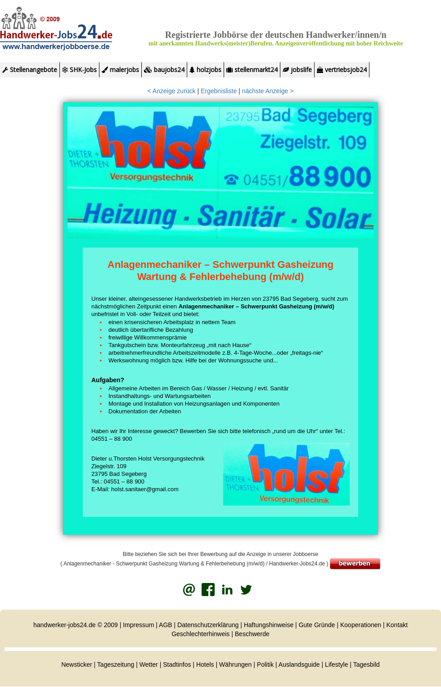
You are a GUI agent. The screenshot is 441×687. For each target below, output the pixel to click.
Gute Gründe (317, 624)
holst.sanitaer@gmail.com (145, 489)
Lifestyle (336, 664)
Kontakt (397, 624)
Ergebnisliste (219, 91)
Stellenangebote (29, 69)
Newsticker (76, 664)
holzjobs (205, 69)
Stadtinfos (177, 664)
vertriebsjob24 (342, 69)
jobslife (297, 69)
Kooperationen (360, 624)
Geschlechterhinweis (200, 633)
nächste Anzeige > (268, 91)
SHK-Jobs (79, 69)
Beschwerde (252, 633)
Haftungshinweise (269, 624)
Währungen (235, 664)
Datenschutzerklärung (207, 624)
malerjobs (120, 69)
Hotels (205, 664)
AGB (165, 624)
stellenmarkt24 (252, 69)
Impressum (138, 624)
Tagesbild (366, 664)
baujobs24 (164, 69)
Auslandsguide (299, 664)
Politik (266, 664)
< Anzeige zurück (172, 91)
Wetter (149, 664)
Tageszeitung (116, 664)
